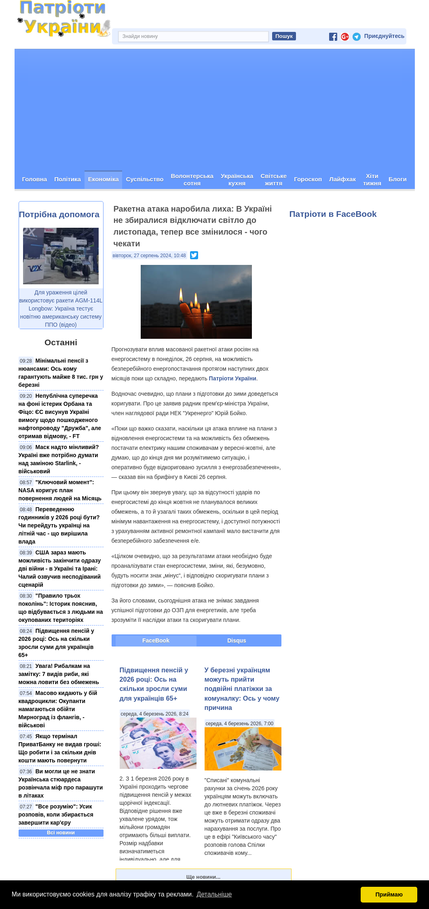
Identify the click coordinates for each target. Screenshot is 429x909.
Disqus (236, 641)
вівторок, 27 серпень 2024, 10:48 (149, 256)
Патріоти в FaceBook (333, 214)
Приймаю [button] (389, 894)
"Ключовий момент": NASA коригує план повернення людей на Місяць (60, 490)
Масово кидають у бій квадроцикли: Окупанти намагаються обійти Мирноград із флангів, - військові (58, 709)
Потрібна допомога (59, 214)
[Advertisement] (215, 110)
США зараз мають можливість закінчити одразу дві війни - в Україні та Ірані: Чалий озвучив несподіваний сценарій (60, 569)
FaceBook (155, 641)
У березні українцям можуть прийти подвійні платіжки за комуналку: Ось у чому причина (242, 689)
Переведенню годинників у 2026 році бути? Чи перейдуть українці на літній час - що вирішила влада (59, 525)
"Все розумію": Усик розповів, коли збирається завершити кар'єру (56, 815)
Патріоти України (232, 379)
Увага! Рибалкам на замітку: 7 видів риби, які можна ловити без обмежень (59, 674)
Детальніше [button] (214, 894)
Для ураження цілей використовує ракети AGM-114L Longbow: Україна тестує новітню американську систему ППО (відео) (60, 309)
